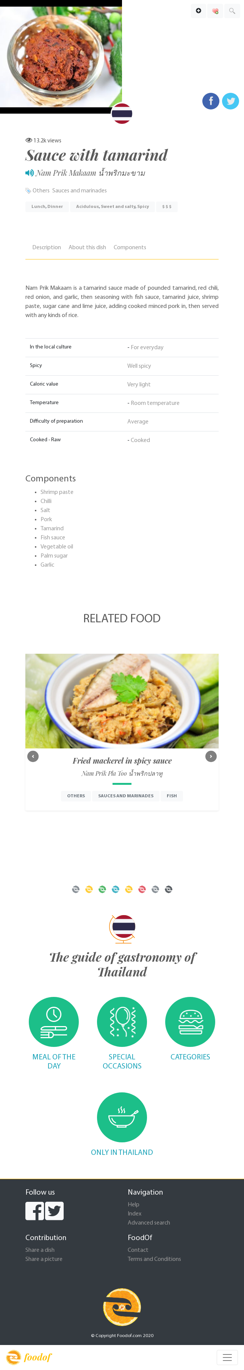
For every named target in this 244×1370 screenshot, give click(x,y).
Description (46, 248)
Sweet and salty (118, 207)
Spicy (143, 207)
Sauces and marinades (79, 191)
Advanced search (149, 1223)
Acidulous (87, 207)
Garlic (47, 565)
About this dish (87, 248)
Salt (45, 511)
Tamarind (52, 529)
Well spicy (139, 366)
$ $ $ (167, 207)
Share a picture (44, 1259)
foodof (28, 1357)
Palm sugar (54, 556)
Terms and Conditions (154, 1259)
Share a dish (40, 1250)
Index (134, 1214)
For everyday (147, 348)
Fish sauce (53, 538)
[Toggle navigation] (227, 1357)
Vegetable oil (57, 547)
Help (133, 1205)
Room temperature (155, 403)
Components (130, 248)
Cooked (140, 440)
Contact (138, 1250)
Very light (139, 385)
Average (138, 422)
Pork (46, 520)
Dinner (55, 207)
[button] (33, 756)
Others (41, 191)
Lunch (38, 207)
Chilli (46, 501)
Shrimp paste (57, 492)
